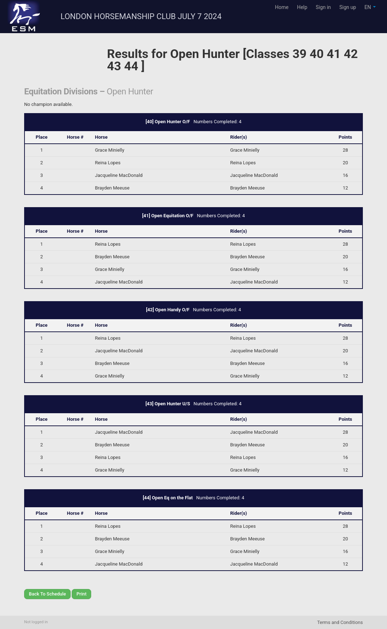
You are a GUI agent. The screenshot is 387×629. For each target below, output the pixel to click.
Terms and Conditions (340, 622)
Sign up (347, 7)
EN (370, 7)
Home (282, 7)
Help (302, 7)
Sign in (323, 7)
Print (81, 594)
